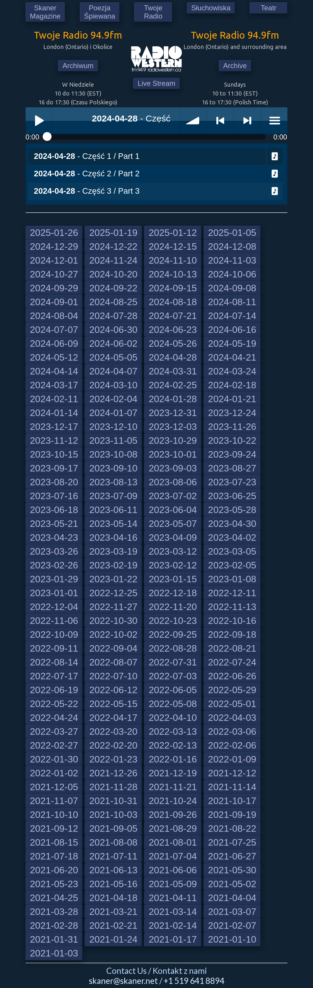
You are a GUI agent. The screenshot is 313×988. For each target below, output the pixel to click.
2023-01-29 (54, 579)
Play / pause (39, 120)
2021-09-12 (54, 828)
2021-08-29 (173, 828)
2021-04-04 (232, 897)
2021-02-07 (232, 925)
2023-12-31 (173, 412)
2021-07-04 (173, 856)
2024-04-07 (113, 371)
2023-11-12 (54, 440)
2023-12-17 (54, 426)
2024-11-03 (232, 260)
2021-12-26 (113, 773)
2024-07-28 (113, 315)
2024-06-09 (54, 343)
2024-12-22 (113, 246)
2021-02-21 (113, 925)
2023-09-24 (232, 454)
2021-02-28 (54, 925)
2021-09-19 (232, 814)
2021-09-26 (173, 814)
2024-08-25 (113, 302)
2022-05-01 (232, 703)
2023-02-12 (173, 565)
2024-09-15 (173, 288)
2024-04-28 (173, 357)
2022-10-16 (232, 620)
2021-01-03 (54, 953)
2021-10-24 (173, 800)
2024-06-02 (113, 343)
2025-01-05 (232, 232)
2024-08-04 (54, 315)
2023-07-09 (113, 496)
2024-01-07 (113, 412)
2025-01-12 (173, 232)
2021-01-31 (54, 939)
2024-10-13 (173, 274)
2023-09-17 (54, 468)
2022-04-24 (54, 717)
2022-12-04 (54, 606)
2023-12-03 (173, 426)
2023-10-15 (54, 454)
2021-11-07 (54, 800)
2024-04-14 (54, 371)
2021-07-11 (113, 856)
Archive (235, 66)
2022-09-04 (113, 648)
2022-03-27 (54, 731)
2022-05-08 (173, 703)
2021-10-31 (113, 800)
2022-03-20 (113, 731)
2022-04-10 (173, 717)
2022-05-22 (54, 703)
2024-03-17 (54, 385)
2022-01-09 (232, 759)
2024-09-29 (54, 288)
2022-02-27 (54, 745)
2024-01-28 (173, 399)
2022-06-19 (54, 690)
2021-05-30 (232, 870)
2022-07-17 (54, 676)
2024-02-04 (113, 399)
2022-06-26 (232, 676)
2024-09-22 (113, 288)
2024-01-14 (54, 412)
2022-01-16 (173, 759)
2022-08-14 (54, 662)
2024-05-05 (113, 357)
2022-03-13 (173, 731)
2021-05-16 (113, 884)
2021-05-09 (173, 884)
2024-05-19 (232, 343)
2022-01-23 (113, 759)
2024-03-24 (232, 371)
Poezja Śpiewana (99, 12)
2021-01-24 (113, 939)
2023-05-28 (232, 509)
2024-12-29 (54, 246)
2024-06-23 (173, 329)
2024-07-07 (54, 329)
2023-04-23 (54, 537)
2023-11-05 (113, 440)
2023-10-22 (232, 440)
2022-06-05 (173, 690)
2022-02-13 (173, 745)
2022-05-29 (232, 690)
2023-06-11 (113, 509)
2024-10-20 (113, 274)
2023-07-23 (232, 482)
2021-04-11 (173, 897)
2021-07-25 (232, 842)
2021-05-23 (54, 884)
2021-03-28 (54, 911)
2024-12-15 (173, 246)
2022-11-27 (113, 606)
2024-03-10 (113, 385)
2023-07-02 (173, 496)
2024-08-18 (173, 302)
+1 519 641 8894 (194, 981)
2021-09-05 (113, 828)
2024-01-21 (232, 399)
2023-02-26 (54, 565)
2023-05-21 (54, 523)
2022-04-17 (113, 717)
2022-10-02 (113, 634)
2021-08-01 (173, 842)
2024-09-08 (232, 288)
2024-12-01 (54, 260)
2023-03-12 (173, 551)
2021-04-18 (113, 897)
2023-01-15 (173, 579)
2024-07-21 (173, 315)
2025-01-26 (54, 232)
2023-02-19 (113, 565)
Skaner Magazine (45, 12)
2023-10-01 (173, 454)
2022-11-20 (173, 606)
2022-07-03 (173, 676)
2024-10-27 (54, 274)
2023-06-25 (232, 496)
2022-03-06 (232, 731)
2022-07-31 (173, 662)
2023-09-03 (173, 468)
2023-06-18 (54, 509)
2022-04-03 (232, 717)
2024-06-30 (113, 329)
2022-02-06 (232, 745)
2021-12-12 (232, 773)
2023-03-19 (113, 551)
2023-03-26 (54, 551)
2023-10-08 (113, 454)
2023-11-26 (232, 426)
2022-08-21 (232, 648)
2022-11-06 (54, 620)
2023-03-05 (232, 551)
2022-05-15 (113, 703)
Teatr (268, 8)
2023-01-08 (232, 579)
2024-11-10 (173, 260)
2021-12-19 (173, 773)
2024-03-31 (173, 371)
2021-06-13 (113, 870)
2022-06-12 (113, 690)
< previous (220, 120)
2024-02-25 (173, 385)
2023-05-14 (113, 523)
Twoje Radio (153, 12)
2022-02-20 (113, 745)
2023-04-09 (173, 537)
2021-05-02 (232, 884)
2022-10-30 (113, 620)
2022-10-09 (54, 634)
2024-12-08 (232, 246)
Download (275, 156)
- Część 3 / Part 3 (87, 190)
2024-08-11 (232, 302)
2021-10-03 (113, 814)
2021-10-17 (232, 800)
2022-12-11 (232, 593)
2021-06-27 (232, 856)
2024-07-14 (232, 315)
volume (193, 120)
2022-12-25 (113, 593)
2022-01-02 (54, 773)
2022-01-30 (54, 759)
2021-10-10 (54, 814)
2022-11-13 (232, 606)
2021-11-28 (113, 787)
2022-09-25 (173, 634)
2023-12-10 (113, 426)
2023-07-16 (54, 496)
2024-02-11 (54, 399)
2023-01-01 (54, 593)
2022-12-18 (173, 593)
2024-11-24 (113, 260)
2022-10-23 (173, 620)
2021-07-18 (54, 856)
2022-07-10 (113, 676)
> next (247, 120)
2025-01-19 (113, 232)
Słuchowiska (211, 8)
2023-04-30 (232, 523)
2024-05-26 (173, 343)
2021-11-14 (232, 787)
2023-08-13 (113, 482)
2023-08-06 (173, 482)
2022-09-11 (54, 648)
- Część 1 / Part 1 (87, 156)
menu (274, 120)
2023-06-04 (173, 509)
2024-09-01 (54, 302)
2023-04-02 (232, 537)
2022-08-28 (173, 648)
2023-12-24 (232, 412)
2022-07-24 (232, 662)
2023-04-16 (113, 537)
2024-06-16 (232, 329)
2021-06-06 (173, 870)
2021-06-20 (54, 870)
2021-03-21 (113, 911)
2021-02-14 (173, 925)
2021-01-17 (173, 939)
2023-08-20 (54, 482)
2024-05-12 (54, 357)
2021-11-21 (173, 787)
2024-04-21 (232, 357)
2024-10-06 (232, 274)
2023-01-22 (113, 579)
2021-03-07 (232, 911)
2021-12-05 (54, 787)
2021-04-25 (54, 897)
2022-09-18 (232, 634)
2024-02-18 (232, 385)
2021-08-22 (232, 828)
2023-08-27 (232, 468)
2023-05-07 (173, 523)
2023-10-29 (173, 440)
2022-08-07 (113, 662)
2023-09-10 (113, 468)
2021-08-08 (113, 842)
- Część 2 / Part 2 (87, 173)
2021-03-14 (173, 911)
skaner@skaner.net (123, 981)
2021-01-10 (232, 939)
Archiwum (77, 66)
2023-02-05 (232, 565)
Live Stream (156, 83)
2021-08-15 (54, 842)
